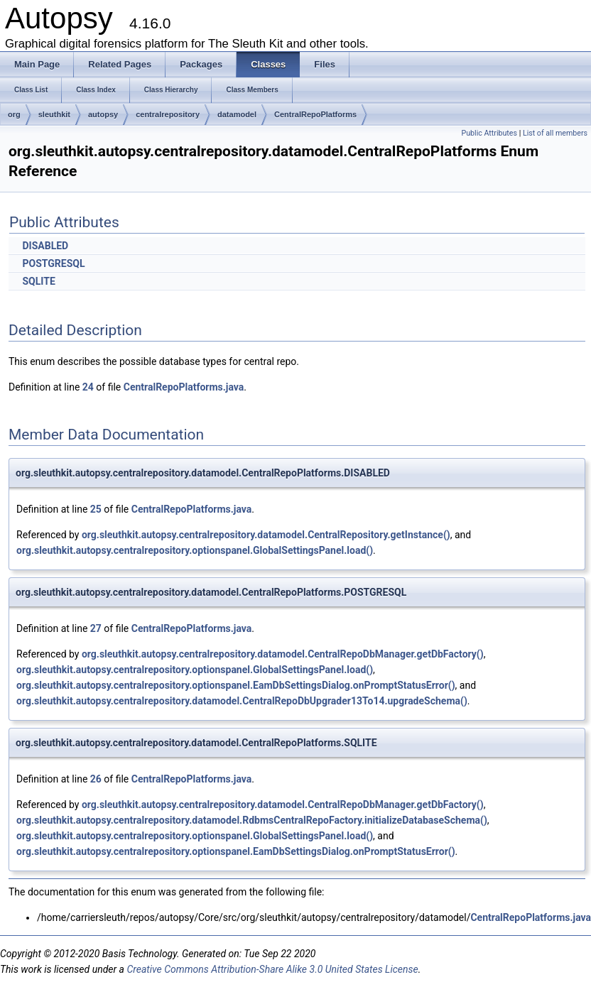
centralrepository (168, 114)
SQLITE (38, 281)
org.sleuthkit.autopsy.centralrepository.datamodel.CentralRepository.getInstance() (266, 534)
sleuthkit (54, 114)
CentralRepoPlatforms (315, 114)
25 (96, 509)
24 (88, 387)
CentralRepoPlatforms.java (184, 387)
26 (96, 779)
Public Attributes (489, 133)
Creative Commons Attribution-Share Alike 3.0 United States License (272, 969)
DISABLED (45, 245)
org (14, 114)
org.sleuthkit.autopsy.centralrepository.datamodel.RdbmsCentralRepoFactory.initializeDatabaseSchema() (251, 820)
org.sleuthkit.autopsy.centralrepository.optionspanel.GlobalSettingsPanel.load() (194, 550)
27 (96, 628)
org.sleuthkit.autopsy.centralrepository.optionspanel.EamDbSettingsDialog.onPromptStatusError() (235, 685)
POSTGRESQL (53, 263)
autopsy (103, 114)
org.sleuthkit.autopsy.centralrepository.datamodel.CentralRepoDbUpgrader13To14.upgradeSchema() (241, 701)
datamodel (236, 114)
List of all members (555, 133)
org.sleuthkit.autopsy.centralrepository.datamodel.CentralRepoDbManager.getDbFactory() (283, 654)
